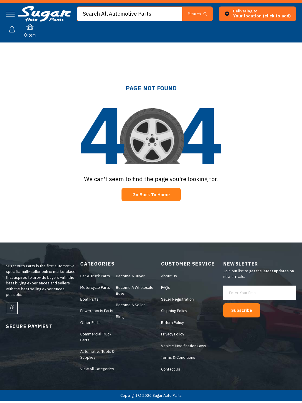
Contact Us (169, 370)
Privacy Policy (171, 335)
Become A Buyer (129, 277)
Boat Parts (88, 300)
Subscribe (245, 309)
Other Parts (89, 324)
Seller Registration (176, 300)
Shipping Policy (173, 312)
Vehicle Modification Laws (182, 347)
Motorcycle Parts (94, 289)
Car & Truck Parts (94, 277)
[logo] (44, 20)
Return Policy (171, 324)
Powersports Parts (95, 312)
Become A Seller (129, 306)
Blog (118, 318)
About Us (168, 277)
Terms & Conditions (177, 359)
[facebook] (12, 309)
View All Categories (96, 370)
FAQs (164, 289)
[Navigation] (10, 14)
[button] (164, 30)
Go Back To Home (151, 195)
